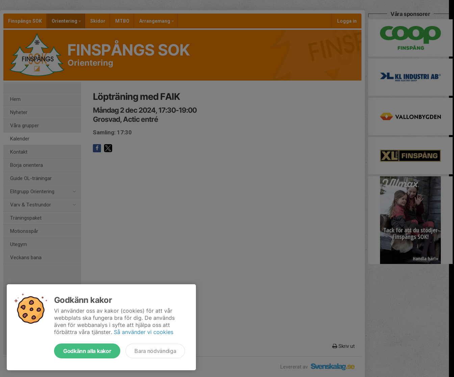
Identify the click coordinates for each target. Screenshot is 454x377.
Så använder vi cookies (143, 332)
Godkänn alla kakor (87, 351)
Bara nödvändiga (155, 351)
